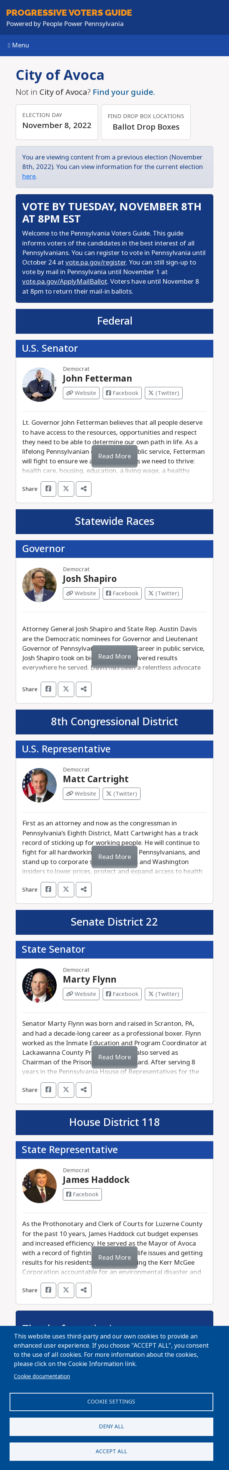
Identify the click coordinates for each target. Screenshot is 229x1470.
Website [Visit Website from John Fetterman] (81, 393)
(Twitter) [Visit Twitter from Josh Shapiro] (163, 593)
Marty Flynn (89, 979)
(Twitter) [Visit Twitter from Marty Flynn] (163, 994)
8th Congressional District (114, 721)
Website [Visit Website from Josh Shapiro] (81, 593)
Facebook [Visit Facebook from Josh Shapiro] (122, 593)
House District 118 (114, 1122)
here (29, 176)
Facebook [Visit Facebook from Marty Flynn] (122, 994)
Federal (114, 321)
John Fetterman (97, 378)
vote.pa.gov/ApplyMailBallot (64, 281)
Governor (43, 549)
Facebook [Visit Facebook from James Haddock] (82, 1194)
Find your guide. (124, 92)
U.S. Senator (50, 348)
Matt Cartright (96, 779)
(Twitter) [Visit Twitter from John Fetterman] (163, 393)
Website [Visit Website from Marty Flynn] (81, 994)
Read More (114, 456)
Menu (18, 45)
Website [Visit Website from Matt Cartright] (81, 793)
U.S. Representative (66, 749)
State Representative (70, 1150)
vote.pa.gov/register (95, 262)
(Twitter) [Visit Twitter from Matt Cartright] (121, 793)
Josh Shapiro (90, 579)
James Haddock (96, 1180)
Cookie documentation (42, 1376)
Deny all (111, 1426)
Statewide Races (114, 521)
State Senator (53, 949)
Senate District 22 (114, 922)
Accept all (111, 1451)
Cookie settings (111, 1401)
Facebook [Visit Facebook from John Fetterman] (122, 393)
